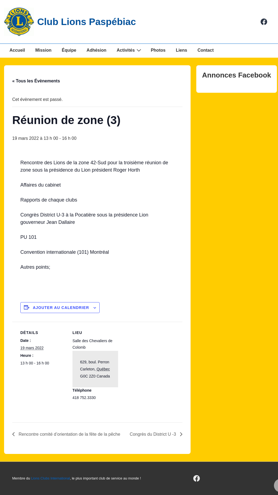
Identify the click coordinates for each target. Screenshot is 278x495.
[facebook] (264, 21)
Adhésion (96, 50)
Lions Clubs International (50, 478)
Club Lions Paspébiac (86, 21)
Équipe (69, 50)
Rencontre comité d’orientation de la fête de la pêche (68, 434)
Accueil (17, 50)
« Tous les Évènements (36, 81)
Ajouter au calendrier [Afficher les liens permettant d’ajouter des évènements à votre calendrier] (61, 307)
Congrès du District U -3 (153, 434)
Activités (130, 50)
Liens (181, 50)
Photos (158, 50)
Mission (43, 50)
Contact (205, 50)
